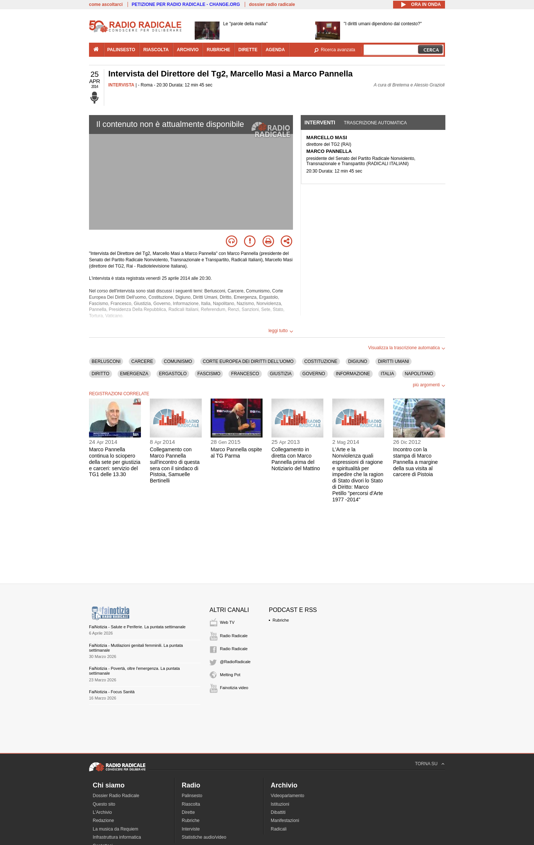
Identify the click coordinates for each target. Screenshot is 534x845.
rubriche (218, 49)
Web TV (227, 622)
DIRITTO (100, 373)
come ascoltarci (106, 4)
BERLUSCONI (106, 361)
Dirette (188, 812)
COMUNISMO (178, 361)
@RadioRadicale (235, 661)
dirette (247, 49)
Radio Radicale (234, 635)
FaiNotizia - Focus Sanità (112, 692)
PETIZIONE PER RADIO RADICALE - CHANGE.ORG (186, 4)
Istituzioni (280, 804)
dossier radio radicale (272, 4)
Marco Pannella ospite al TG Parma (236, 452)
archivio (188, 49)
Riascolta (191, 804)
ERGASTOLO (173, 373)
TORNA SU (426, 763)
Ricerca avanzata (338, 49)
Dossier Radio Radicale (116, 795)
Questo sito (104, 804)
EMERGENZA (134, 373)
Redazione (103, 820)
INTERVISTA (121, 85)
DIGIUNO (357, 361)
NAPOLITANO (419, 373)
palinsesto (121, 49)
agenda (275, 49)
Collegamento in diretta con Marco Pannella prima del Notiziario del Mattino (295, 458)
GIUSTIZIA (281, 373)
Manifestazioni (285, 820)
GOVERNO (313, 373)
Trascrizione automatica (375, 122)
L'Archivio (102, 812)
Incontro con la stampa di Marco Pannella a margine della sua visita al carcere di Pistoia (415, 461)
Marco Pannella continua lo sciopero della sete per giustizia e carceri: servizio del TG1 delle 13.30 (115, 461)
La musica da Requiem (115, 829)
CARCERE (142, 361)
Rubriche (281, 620)
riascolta (156, 49)
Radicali (279, 829)
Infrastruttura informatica (117, 837)
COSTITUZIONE (320, 361)
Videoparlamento (287, 795)
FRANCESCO (245, 373)
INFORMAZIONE (353, 373)
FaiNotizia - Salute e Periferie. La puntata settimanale (137, 627)
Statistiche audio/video (204, 837)
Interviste (191, 829)
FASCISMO (208, 373)
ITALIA (387, 373)
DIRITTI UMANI (393, 361)
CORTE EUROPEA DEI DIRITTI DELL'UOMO (248, 361)
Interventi (319, 122)
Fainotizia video (234, 687)
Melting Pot (230, 674)
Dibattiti (278, 812)
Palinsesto (192, 795)
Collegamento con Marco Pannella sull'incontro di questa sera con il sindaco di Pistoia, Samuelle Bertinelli (175, 465)
